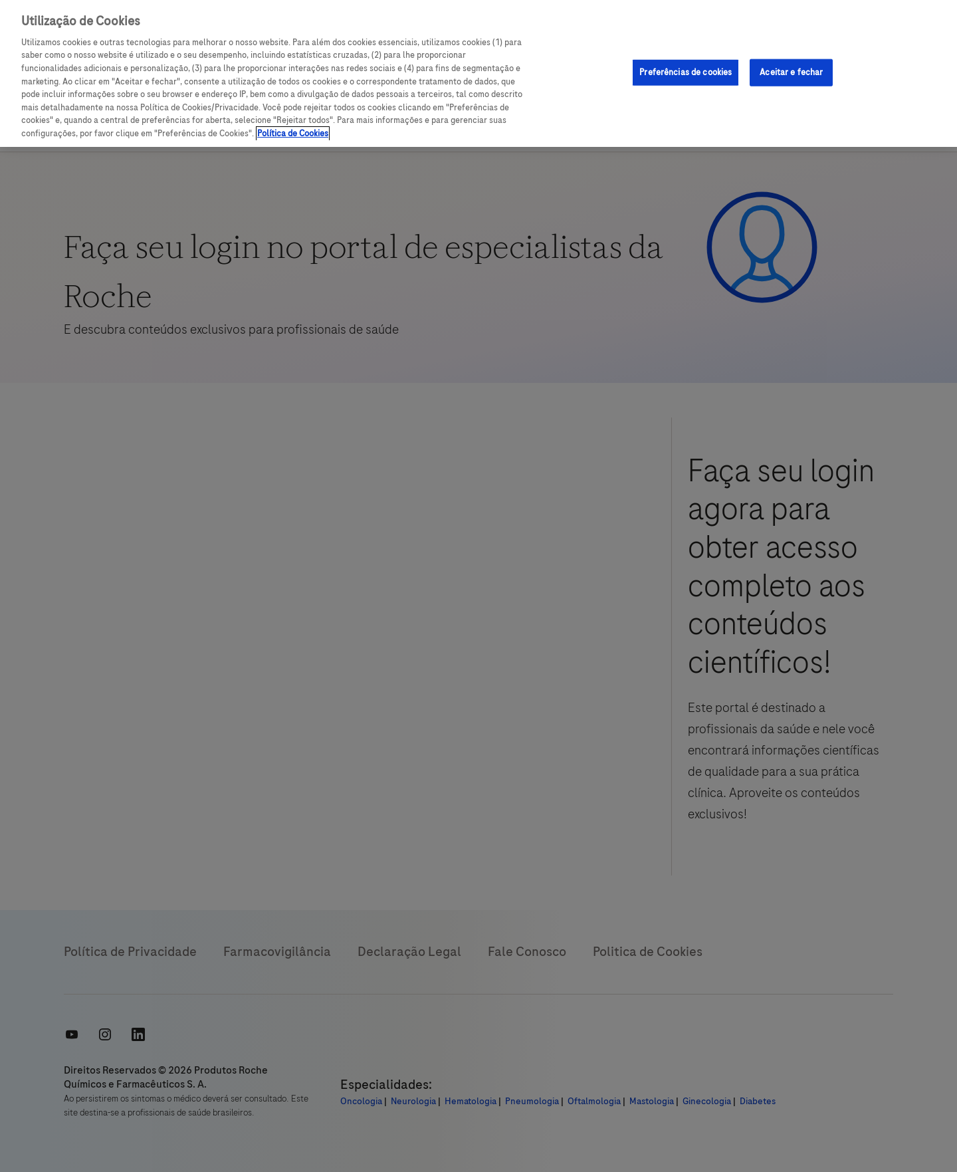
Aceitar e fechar (791, 72)
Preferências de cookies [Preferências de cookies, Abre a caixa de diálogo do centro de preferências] (685, 72)
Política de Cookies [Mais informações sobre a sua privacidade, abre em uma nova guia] (292, 134)
